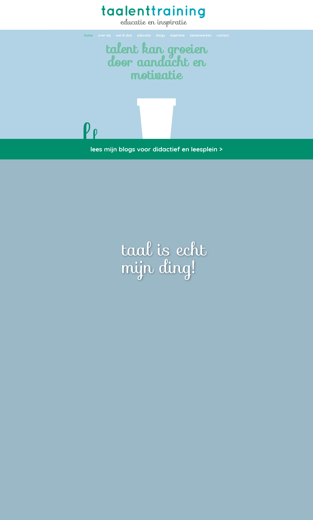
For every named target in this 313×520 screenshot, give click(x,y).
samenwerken (200, 35)
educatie (144, 35)
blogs (160, 35)
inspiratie (177, 35)
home (88, 35)
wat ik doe (124, 35)
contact (223, 35)
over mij (104, 35)
